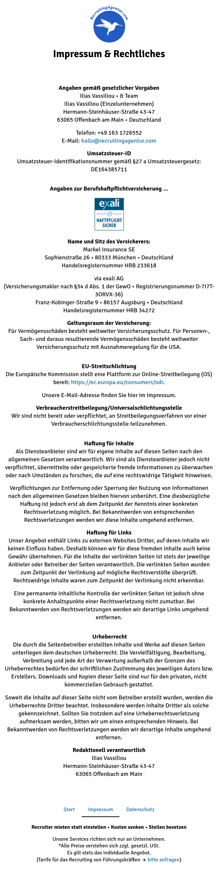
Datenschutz (140, 809)
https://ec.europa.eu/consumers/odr (117, 382)
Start (69, 809)
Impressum (100, 809)
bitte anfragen (164, 859)
